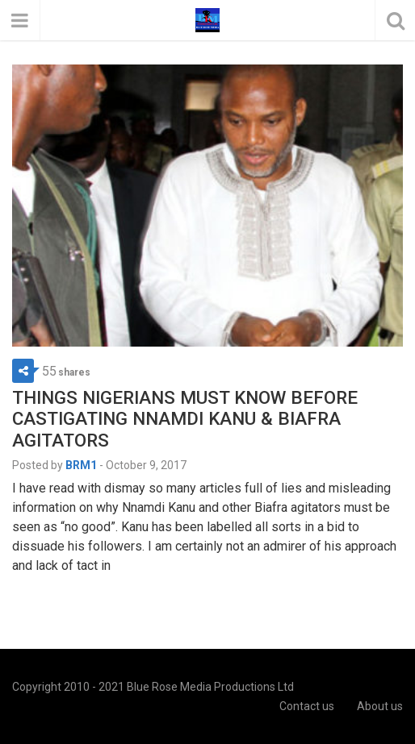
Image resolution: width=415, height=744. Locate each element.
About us (380, 706)
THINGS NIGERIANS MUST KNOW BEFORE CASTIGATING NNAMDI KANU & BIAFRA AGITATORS (185, 419)
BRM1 (81, 465)
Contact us (306, 706)
